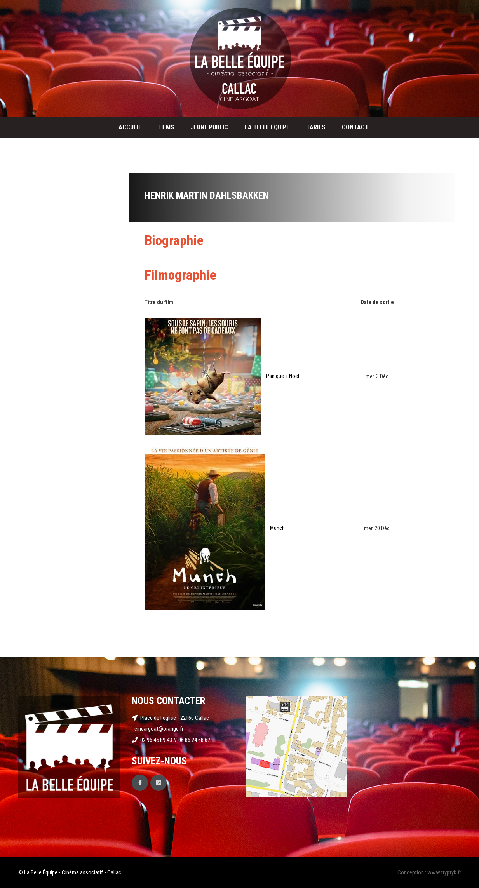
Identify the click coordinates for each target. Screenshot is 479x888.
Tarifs (315, 127)
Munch (277, 528)
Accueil (129, 127)
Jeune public (209, 127)
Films (166, 127)
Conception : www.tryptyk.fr (429, 872)
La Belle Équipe (267, 127)
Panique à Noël (282, 376)
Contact (355, 127)
